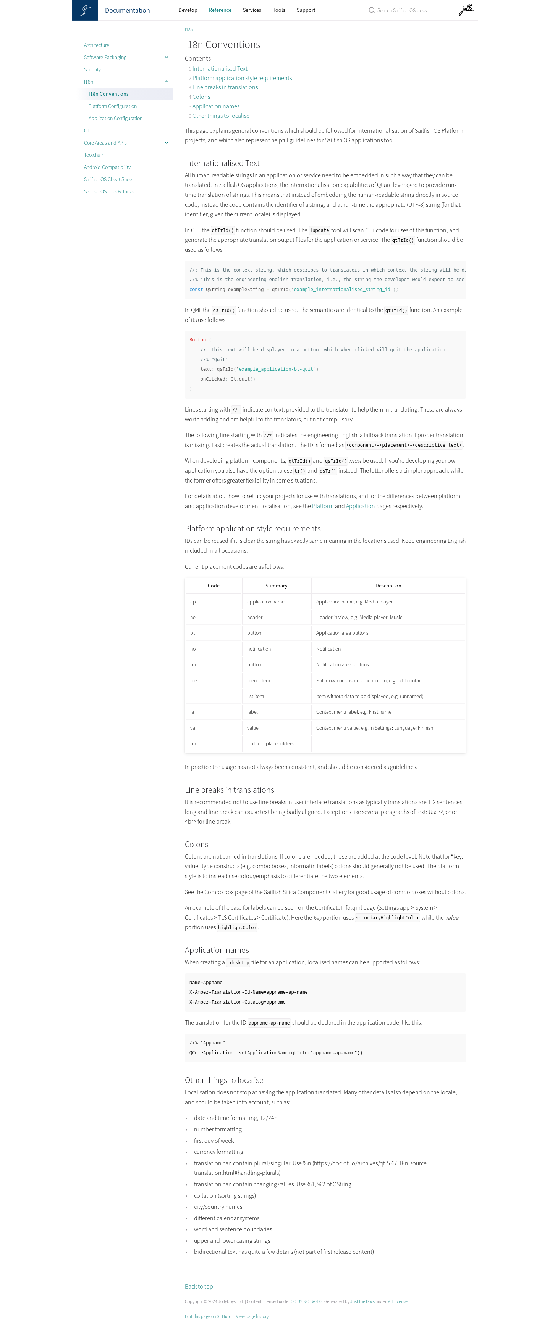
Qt (86, 130)
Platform (323, 506)
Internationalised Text (219, 68)
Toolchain (94, 154)
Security (92, 69)
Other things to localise (220, 115)
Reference (220, 9)
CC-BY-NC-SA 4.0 (306, 1301)
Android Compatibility (107, 167)
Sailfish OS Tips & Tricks (109, 191)
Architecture (96, 45)
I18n (88, 81)
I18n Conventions (109, 93)
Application (360, 506)
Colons (201, 96)
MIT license (397, 1301)
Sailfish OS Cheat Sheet (109, 179)
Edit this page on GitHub (207, 1316)
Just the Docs (362, 1301)
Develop (187, 9)
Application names (215, 106)
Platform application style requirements (242, 78)
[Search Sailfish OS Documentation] (397, 10)
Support (306, 9)
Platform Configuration (113, 106)
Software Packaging (105, 57)
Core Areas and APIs (105, 142)
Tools (279, 9)
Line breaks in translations (225, 87)
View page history (252, 1316)
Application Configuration (115, 118)
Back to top (199, 1286)
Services (252, 9)
